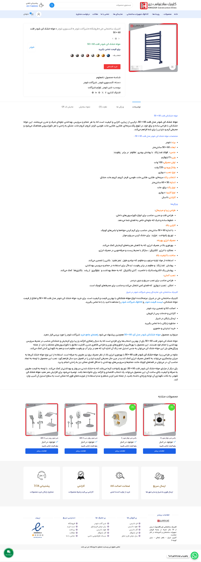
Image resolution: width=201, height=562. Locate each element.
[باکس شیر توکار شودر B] (159, 419)
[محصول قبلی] (118, 38)
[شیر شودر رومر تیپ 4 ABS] (41, 419)
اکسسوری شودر (64, 28)
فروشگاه (94, 28)
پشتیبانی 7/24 (42, 486)
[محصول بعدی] (112, 38)
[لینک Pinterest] (99, 93)
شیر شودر (107, 87)
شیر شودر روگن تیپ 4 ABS (88, 438)
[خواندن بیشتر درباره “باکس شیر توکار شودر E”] (120, 451)
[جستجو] (91, 5)
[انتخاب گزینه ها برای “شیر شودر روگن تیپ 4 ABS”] (81, 451)
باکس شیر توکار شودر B (168, 438)
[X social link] (102, 93)
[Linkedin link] (95, 93)
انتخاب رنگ (116, 55)
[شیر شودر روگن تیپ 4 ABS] (81, 419)
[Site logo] (158, 5)
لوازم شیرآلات (94, 87)
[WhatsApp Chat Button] (194, 555)
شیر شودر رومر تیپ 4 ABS (49, 438)
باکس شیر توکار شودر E (129, 438)
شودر (31, 47)
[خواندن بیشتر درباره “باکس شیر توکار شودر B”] (159, 451)
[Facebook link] (105, 93)
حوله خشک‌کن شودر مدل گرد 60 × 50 (142, 334)
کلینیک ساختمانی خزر (110, 28)
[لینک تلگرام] (92, 93)
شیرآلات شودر (81, 28)
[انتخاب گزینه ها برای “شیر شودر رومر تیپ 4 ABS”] (41, 451)
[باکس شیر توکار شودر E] (120, 419)
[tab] (134, 106)
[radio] (108, 55)
